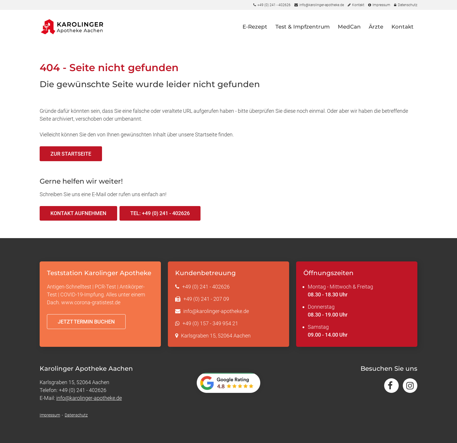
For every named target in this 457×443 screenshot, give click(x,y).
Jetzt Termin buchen (86, 322)
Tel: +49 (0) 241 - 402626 (160, 213)
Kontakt (402, 26)
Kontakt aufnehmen (78, 213)
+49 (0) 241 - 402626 (206, 287)
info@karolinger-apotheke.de (216, 311)
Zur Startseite (70, 154)
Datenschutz (76, 415)
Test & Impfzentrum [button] (302, 26)
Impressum (50, 415)
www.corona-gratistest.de (90, 302)
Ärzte (376, 26)
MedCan (349, 26)
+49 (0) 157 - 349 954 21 (210, 323)
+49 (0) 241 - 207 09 (206, 299)
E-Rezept (254, 26)
